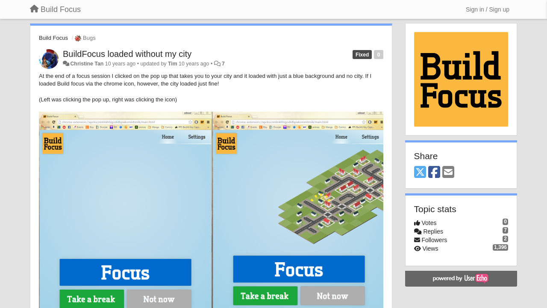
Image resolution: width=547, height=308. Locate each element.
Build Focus (53, 38)
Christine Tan (86, 64)
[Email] (448, 172)
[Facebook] (434, 172)
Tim (172, 64)
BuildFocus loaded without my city (127, 54)
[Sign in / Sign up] (487, 9)
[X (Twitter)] (420, 172)
